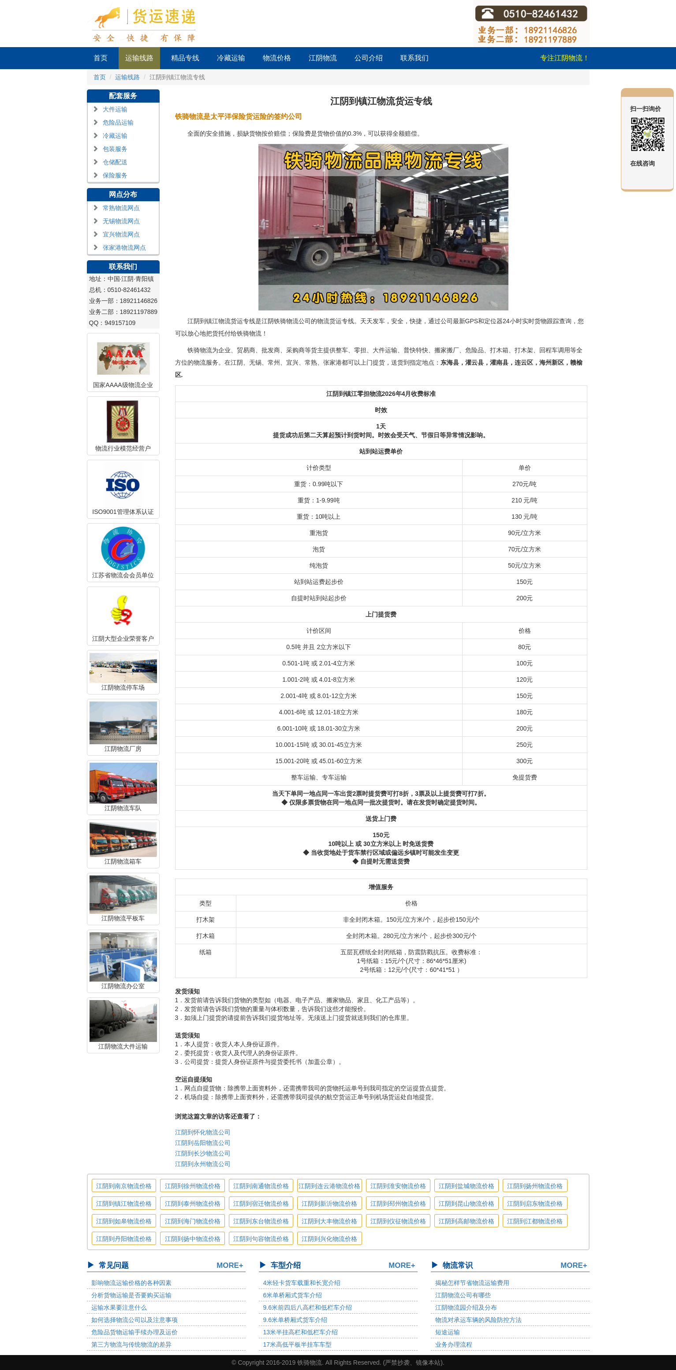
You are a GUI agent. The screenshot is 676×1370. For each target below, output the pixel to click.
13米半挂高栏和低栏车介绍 (300, 1332)
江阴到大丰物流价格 (329, 1221)
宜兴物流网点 (121, 234)
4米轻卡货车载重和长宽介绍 (302, 1282)
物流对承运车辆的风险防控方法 (478, 1319)
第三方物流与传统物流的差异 (131, 1344)
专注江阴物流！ (565, 58)
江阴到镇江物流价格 (124, 1203)
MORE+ (230, 1265)
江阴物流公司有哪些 (463, 1295)
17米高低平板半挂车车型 (297, 1344)
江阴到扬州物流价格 (535, 1185)
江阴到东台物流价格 (261, 1221)
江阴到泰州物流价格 (192, 1203)
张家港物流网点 (124, 247)
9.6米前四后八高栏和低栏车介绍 (307, 1307)
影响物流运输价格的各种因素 (131, 1282)
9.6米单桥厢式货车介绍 (295, 1319)
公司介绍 (369, 58)
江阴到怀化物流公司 (203, 1132)
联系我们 (414, 58)
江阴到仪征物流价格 (398, 1221)
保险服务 (115, 175)
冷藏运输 (231, 58)
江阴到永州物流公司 (203, 1163)
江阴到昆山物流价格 (466, 1203)
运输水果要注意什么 (119, 1307)
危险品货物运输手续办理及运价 (134, 1332)
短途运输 (447, 1332)
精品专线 (185, 58)
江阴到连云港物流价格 (329, 1185)
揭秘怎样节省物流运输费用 (472, 1282)
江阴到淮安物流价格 (398, 1185)
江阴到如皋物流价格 (124, 1221)
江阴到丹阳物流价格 (124, 1238)
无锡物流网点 (121, 221)
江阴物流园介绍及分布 (466, 1307)
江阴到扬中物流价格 (192, 1238)
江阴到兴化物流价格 (329, 1238)
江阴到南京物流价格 (124, 1185)
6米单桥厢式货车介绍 (292, 1295)
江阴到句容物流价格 (261, 1238)
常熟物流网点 (121, 207)
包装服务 (115, 148)
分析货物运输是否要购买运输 (131, 1295)
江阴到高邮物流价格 (466, 1221)
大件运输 (115, 109)
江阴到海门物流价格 (192, 1221)
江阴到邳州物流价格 (398, 1203)
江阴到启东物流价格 (535, 1203)
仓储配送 (115, 162)
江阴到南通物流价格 (261, 1185)
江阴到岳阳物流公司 (203, 1142)
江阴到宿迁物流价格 (261, 1203)
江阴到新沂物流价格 (329, 1203)
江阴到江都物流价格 (535, 1221)
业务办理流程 (453, 1344)
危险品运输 (118, 122)
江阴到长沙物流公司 (203, 1153)
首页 (100, 58)
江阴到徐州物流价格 (192, 1185)
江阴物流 (323, 58)
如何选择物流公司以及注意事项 (134, 1319)
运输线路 (139, 58)
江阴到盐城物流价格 (466, 1185)
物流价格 (277, 58)
